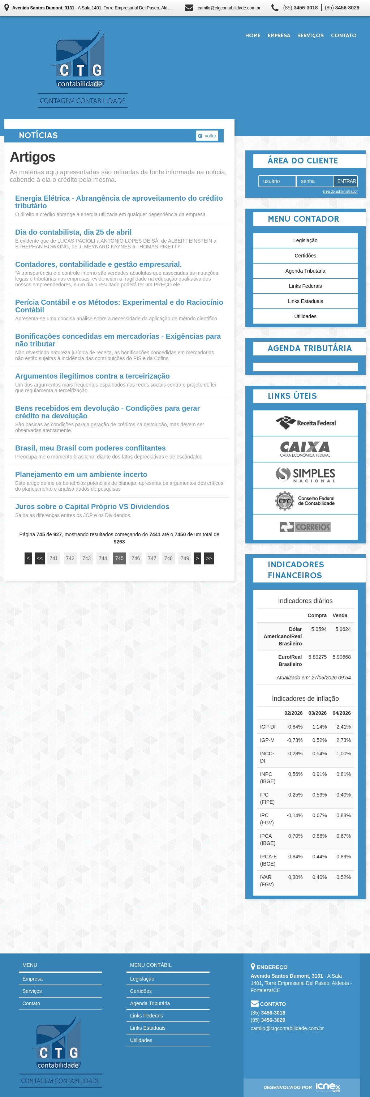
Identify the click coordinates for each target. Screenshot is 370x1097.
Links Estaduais (305, 301)
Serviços (310, 35)
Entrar (346, 181)
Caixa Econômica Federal (305, 449)
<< (40, 558)
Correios (305, 527)
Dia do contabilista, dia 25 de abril (73, 232)
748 (168, 558)
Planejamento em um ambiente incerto (81, 474)
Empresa (279, 35)
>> (209, 558)
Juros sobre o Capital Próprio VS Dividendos (92, 507)
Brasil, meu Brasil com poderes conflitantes (90, 448)
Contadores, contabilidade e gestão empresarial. (98, 264)
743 (86, 558)
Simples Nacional (305, 475)
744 (103, 558)
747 (152, 558)
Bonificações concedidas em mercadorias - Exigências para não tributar (118, 340)
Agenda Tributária (305, 271)
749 (185, 558)
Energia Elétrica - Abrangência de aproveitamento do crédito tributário (119, 202)
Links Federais (305, 286)
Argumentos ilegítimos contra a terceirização (92, 376)
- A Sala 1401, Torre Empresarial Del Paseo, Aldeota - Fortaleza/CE (108, 7)
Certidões (305, 256)
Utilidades (305, 316)
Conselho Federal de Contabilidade (305, 501)
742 (70, 558)
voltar (207, 135)
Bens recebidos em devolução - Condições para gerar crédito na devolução (107, 412)
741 (54, 558)
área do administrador (340, 191)
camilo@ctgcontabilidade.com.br (229, 7)
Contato (344, 35)
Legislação (305, 240)
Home (253, 35)
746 (136, 558)
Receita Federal (305, 423)
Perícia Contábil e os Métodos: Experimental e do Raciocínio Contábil (119, 306)
